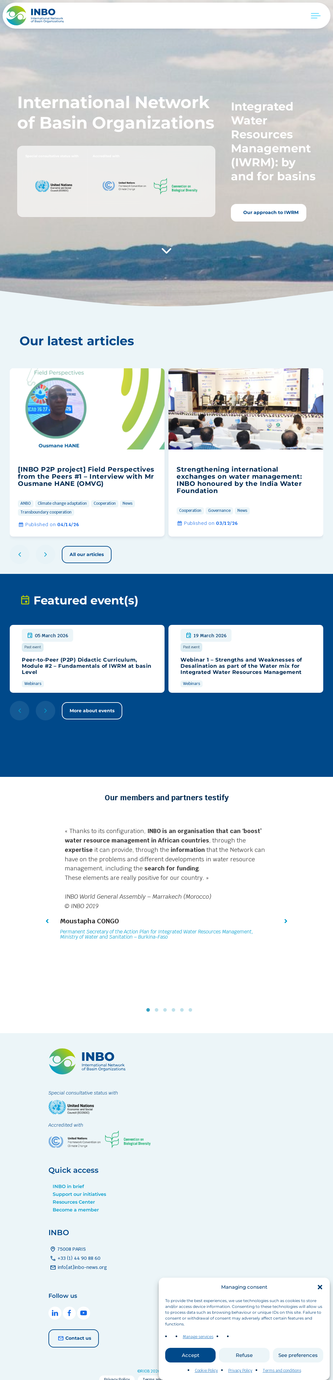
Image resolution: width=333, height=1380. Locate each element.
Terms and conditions (282, 1373)
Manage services (198, 1339)
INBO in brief (68, 1177)
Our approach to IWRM (270, 212)
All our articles (87, 554)
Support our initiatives (79, 1185)
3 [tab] (166, 1000)
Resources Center (74, 1193)
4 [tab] (175, 1000)
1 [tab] (149, 1000)
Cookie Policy (206, 1373)
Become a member (76, 1200)
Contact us (73, 1329)
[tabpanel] (166, 884)
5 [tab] (183, 1000)
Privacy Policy (240, 1373)
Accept (190, 1358)
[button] (320, 1289)
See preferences (298, 1358)
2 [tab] (158, 1000)
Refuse (244, 1358)
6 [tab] (192, 1000)
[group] (87, 452)
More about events (92, 711)
